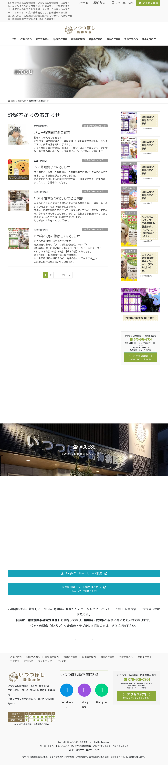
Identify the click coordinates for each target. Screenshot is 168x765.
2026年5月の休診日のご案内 (148, 170)
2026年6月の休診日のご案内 (148, 145)
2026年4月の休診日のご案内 (148, 195)
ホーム (83, 2)
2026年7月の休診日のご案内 (148, 120)
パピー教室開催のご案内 (52, 132)
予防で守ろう (126, 657)
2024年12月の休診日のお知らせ (57, 236)
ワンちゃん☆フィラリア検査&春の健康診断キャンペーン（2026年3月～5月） (148, 226)
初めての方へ (33, 657)
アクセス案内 (148, 3)
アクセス (14, 661)
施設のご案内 (70, 657)
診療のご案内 (52, 657)
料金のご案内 (107, 657)
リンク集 (61, 661)
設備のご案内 (89, 657)
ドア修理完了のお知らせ (52, 167)
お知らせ (99, 2)
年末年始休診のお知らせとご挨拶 (58, 198)
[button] (84, 573)
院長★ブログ (144, 657)
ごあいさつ (16, 657)
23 (63, 275)
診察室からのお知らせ (95, 126)
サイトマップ (45, 661)
